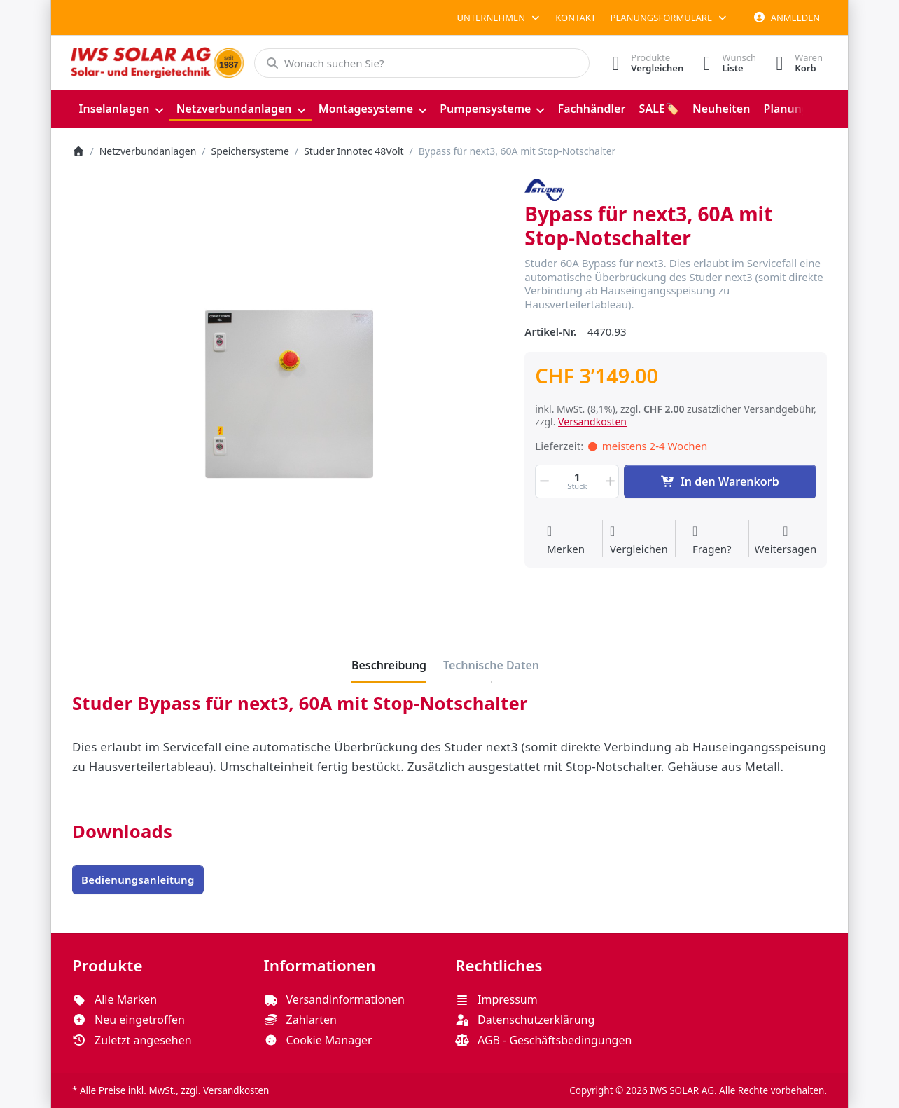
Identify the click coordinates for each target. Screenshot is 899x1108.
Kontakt (575, 17)
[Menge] (577, 481)
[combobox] (419, 63)
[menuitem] (120, 109)
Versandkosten (592, 421)
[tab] (388, 665)
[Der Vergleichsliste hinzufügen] (639, 540)
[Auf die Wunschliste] (566, 540)
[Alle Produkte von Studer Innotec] (544, 189)
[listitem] (288, 395)
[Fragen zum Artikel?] (712, 540)
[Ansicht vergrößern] (288, 395)
